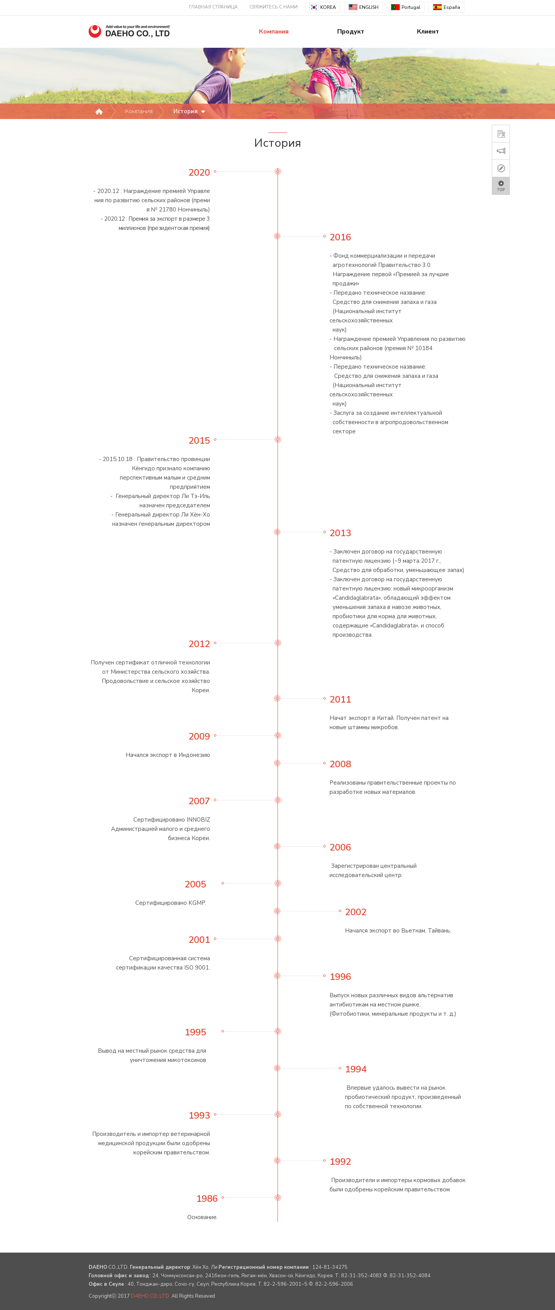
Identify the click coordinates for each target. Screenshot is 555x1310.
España (446, 7)
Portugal (405, 7)
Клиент (428, 31)
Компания (274, 31)
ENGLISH (363, 7)
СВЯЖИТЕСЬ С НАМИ (273, 7)
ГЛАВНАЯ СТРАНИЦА (213, 7)
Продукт (350, 31)
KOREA (322, 7)
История (190, 111)
